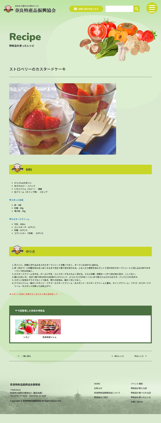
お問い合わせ (137, 410)
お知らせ (98, 397)
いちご (30, 338)
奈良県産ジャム (53, 338)
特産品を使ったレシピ (141, 406)
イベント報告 (137, 392)
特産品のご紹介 (101, 406)
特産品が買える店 (139, 397)
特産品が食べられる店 (141, 401)
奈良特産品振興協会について (107, 401)
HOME (97, 392)
